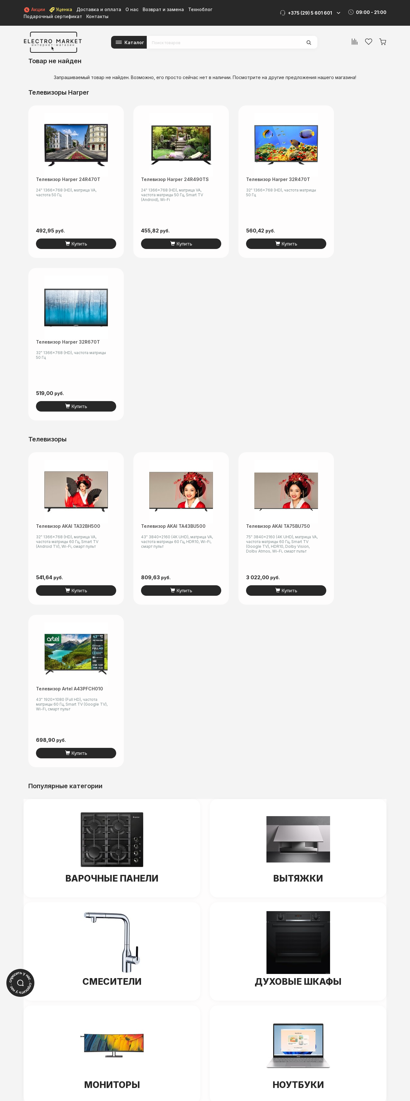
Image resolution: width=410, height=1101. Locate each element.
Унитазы (298, 862)
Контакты (97, 16)
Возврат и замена (163, 9)
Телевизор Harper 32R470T (254, 179)
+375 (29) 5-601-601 (206, 932)
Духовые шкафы (298, 656)
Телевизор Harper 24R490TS (163, 179)
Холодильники (112, 862)
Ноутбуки (298, 759)
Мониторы (112, 759)
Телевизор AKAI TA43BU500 (161, 363)
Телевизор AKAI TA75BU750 (254, 363)
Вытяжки (298, 553)
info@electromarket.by (209, 945)
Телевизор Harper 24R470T (68, 179)
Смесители (112, 656)
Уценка (60, 9)
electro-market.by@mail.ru (90, 1045)
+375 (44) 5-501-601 (207, 939)
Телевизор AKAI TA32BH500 (68, 363)
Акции (34, 9)
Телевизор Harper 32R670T (347, 179)
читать (99, 1063)
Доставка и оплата (98, 9)
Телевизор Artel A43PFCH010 (349, 363)
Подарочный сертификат (53, 16)
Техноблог (200, 9)
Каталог (134, 42)
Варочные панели (112, 553)
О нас (131, 9)
